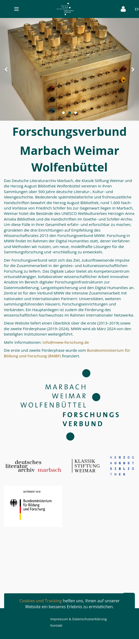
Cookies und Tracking (40, 601)
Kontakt (56, 625)
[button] (10, 69)
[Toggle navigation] (61, 9)
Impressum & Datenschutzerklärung (78, 619)
